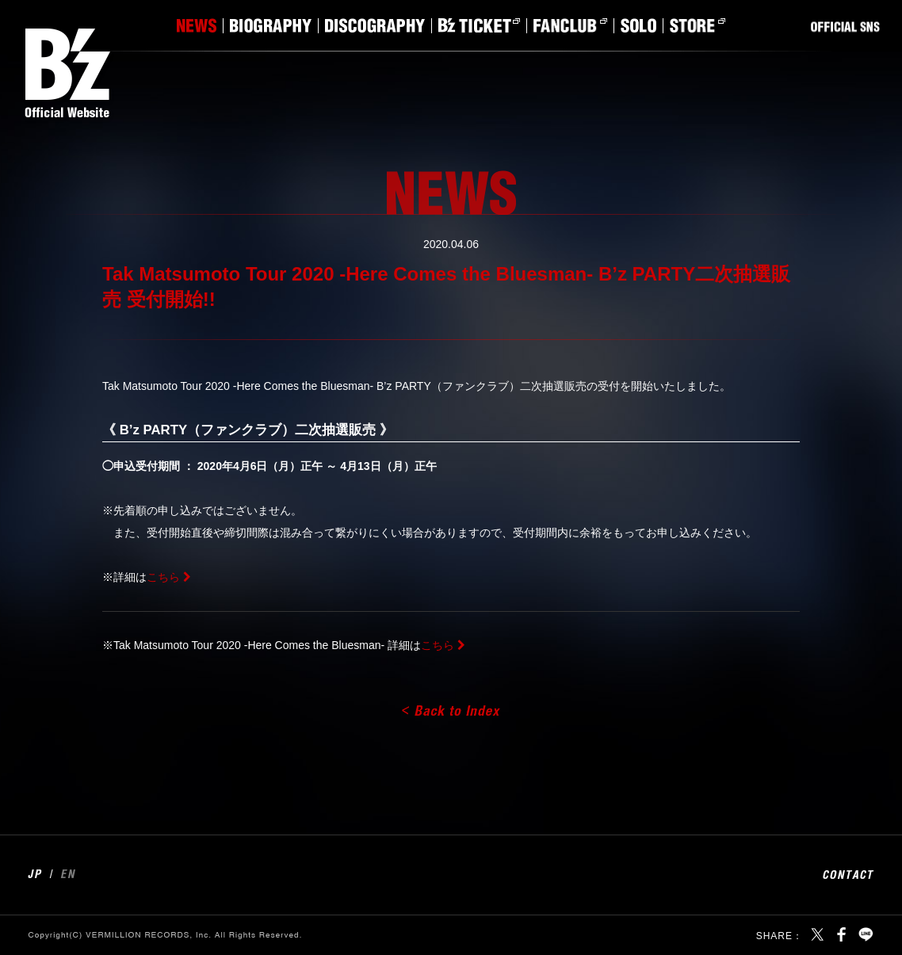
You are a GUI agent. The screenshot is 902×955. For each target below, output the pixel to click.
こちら (163, 577)
